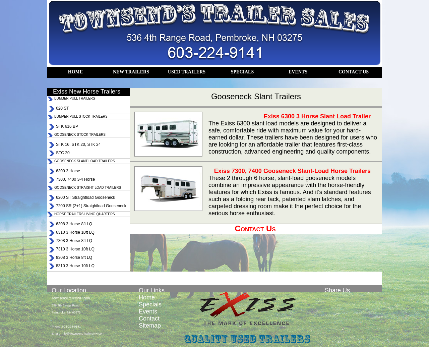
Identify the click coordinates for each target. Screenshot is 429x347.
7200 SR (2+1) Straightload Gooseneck (91, 206)
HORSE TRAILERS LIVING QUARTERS (84, 214)
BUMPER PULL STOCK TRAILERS (81, 116)
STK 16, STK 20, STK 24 (78, 144)
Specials (150, 304)
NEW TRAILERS (131, 71)
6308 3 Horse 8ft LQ (74, 224)
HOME (75, 71)
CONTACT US (354, 71)
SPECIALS (242, 71)
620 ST (62, 108)
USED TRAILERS (186, 71)
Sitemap (150, 325)
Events (148, 311)
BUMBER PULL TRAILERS (74, 98)
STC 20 (63, 153)
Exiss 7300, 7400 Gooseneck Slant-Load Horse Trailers (292, 171)
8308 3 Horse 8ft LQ (74, 257)
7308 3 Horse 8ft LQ (74, 240)
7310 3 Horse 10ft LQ (75, 249)
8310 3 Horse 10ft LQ (75, 266)
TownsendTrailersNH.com (71, 298)
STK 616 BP (67, 126)
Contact (149, 318)
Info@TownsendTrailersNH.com (83, 333)
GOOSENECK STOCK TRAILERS (80, 134)
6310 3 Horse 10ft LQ (75, 232)
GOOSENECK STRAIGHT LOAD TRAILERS (87, 187)
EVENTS (298, 71)
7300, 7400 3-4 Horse (75, 179)
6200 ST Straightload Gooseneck (85, 197)
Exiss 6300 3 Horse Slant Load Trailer (317, 116)
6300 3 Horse (68, 171)
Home (147, 297)
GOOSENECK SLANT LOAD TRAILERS (84, 161)
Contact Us (255, 228)
